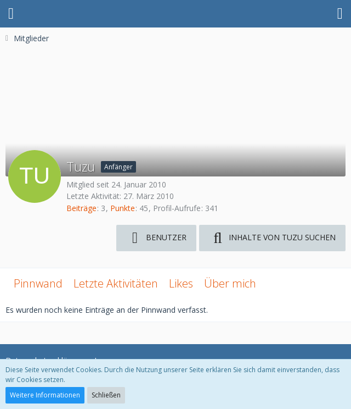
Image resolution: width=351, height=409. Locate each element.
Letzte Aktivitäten (115, 283)
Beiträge (81, 208)
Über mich (230, 283)
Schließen (106, 395)
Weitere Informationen (45, 395)
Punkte (122, 208)
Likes (181, 283)
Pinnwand (38, 283)
